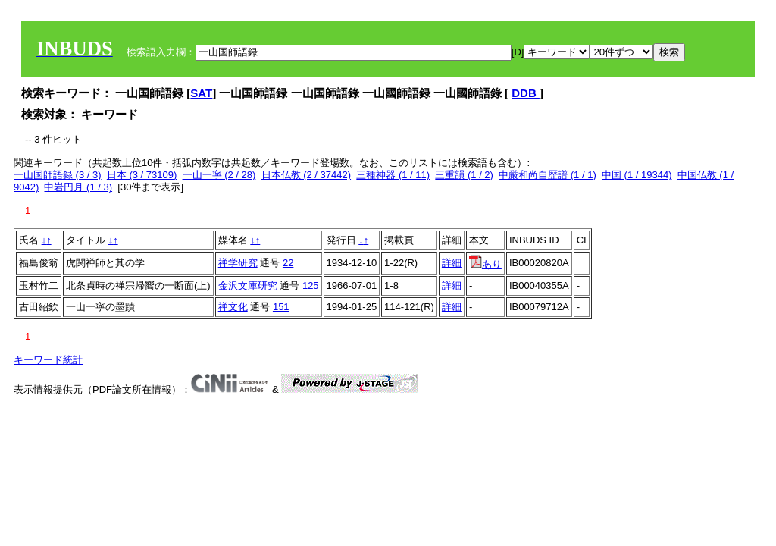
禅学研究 (238, 262)
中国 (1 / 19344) (637, 174)
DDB (526, 92)
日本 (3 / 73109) (142, 174)
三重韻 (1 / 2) (464, 174)
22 (288, 262)
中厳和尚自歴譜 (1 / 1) (547, 174)
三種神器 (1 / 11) (393, 174)
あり (485, 264)
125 (310, 285)
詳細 (452, 262)
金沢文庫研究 (247, 285)
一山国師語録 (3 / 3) (58, 174)
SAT (201, 92)
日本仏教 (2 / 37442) (306, 174)
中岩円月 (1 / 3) (78, 187)
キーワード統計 (48, 360)
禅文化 (233, 306)
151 (281, 306)
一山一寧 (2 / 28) (219, 174)
